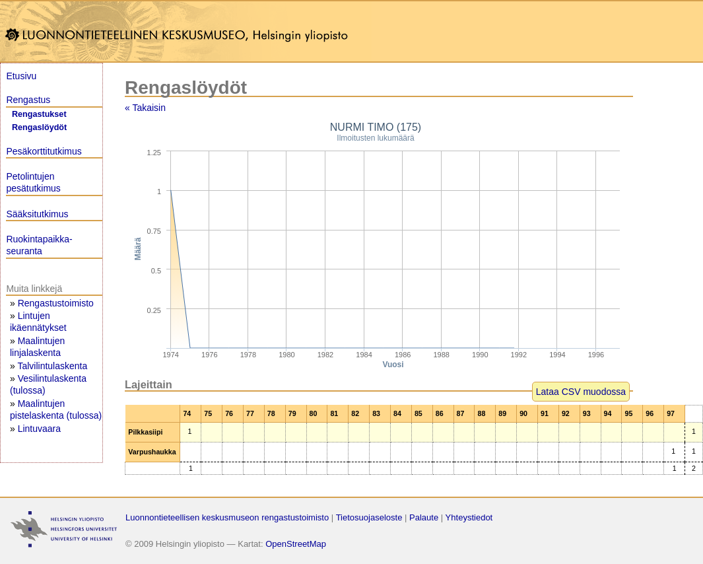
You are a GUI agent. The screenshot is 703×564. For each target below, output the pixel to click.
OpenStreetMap (295, 544)
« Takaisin (145, 107)
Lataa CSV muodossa (581, 391)
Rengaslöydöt (39, 127)
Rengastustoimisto (56, 303)
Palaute (423, 517)
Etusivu (21, 76)
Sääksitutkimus (37, 214)
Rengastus (28, 99)
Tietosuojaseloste (369, 517)
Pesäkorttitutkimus (43, 151)
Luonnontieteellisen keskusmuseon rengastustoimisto (227, 517)
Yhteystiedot (469, 517)
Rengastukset (39, 114)
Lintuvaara (39, 428)
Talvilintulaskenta (52, 366)
